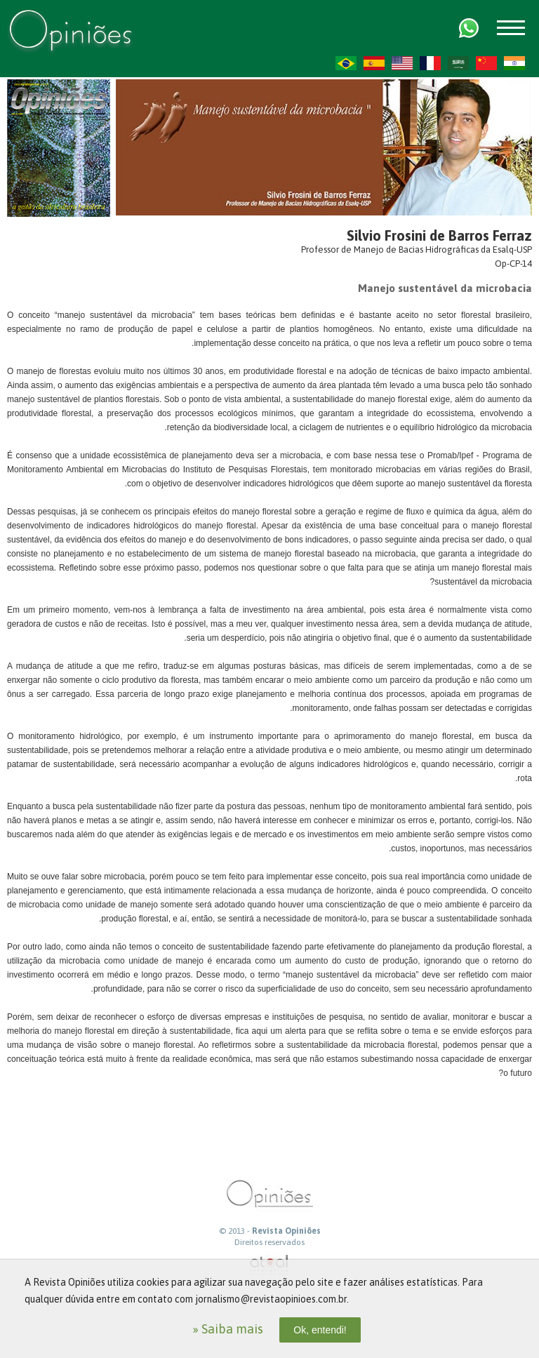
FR (430, 63)
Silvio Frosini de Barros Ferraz (439, 235)
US (402, 63)
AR (458, 63)
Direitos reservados (269, 1242)
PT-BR (346, 63)
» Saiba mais (227, 1329)
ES (374, 63)
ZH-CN (486, 63)
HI (514, 63)
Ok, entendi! (320, 1330)
